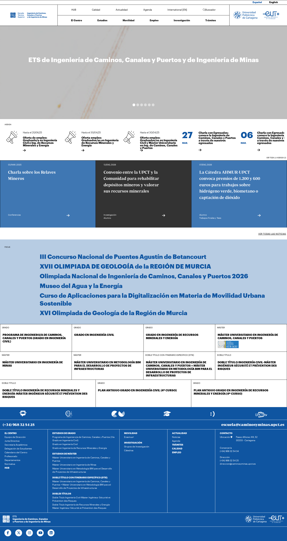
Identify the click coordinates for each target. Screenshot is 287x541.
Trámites (210, 20)
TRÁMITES (177, 444)
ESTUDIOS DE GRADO (64, 433)
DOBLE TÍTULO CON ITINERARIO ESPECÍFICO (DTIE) (79, 477)
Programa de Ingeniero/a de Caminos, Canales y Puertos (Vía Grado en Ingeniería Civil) (83, 439)
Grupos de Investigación (136, 446)
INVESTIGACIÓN (133, 442)
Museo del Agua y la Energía (81, 285)
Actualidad (122, 9)
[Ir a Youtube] (40, 533)
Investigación (182, 20)
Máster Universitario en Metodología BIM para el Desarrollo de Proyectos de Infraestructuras (82, 470)
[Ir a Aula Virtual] (167, 415)
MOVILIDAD (130, 433)
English (273, 2)
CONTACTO (226, 433)
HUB (73, 9)
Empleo (154, 20)
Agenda (147, 9)
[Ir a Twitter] (19, 533)
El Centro (76, 20)
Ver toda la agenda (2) (276, 158)
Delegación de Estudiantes (18, 448)
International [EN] (177, 9)
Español (257, 2)
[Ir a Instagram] (29, 533)
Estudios (102, 20)
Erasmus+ (129, 437)
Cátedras (128, 450)
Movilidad (128, 20)
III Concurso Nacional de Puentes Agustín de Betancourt (123, 256)
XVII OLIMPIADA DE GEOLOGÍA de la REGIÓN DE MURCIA (125, 266)
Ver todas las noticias (272, 233)
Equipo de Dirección (15, 437)
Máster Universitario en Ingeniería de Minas (74, 464)
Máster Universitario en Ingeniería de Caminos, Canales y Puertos (81, 459)
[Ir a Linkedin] (51, 533)
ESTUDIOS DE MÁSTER (64, 453)
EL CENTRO (11, 433)
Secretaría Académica (16, 444)
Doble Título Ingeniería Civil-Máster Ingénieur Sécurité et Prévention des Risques (81, 499)
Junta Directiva (12, 441)
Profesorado (11, 456)
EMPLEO (176, 452)
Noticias (176, 437)
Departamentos (12, 460)
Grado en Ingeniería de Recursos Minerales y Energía (79, 448)
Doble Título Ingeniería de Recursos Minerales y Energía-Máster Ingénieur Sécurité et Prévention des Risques (81, 506)
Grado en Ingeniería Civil (65, 444)
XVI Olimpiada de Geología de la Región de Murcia (113, 312)
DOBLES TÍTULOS (61, 493)
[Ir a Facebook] (8, 533)
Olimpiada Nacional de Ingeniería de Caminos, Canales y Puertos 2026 (144, 275)
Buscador (209, 9)
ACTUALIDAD (179, 433)
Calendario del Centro (16, 452)
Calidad (96, 9)
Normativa (10, 464)
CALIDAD (177, 448)
